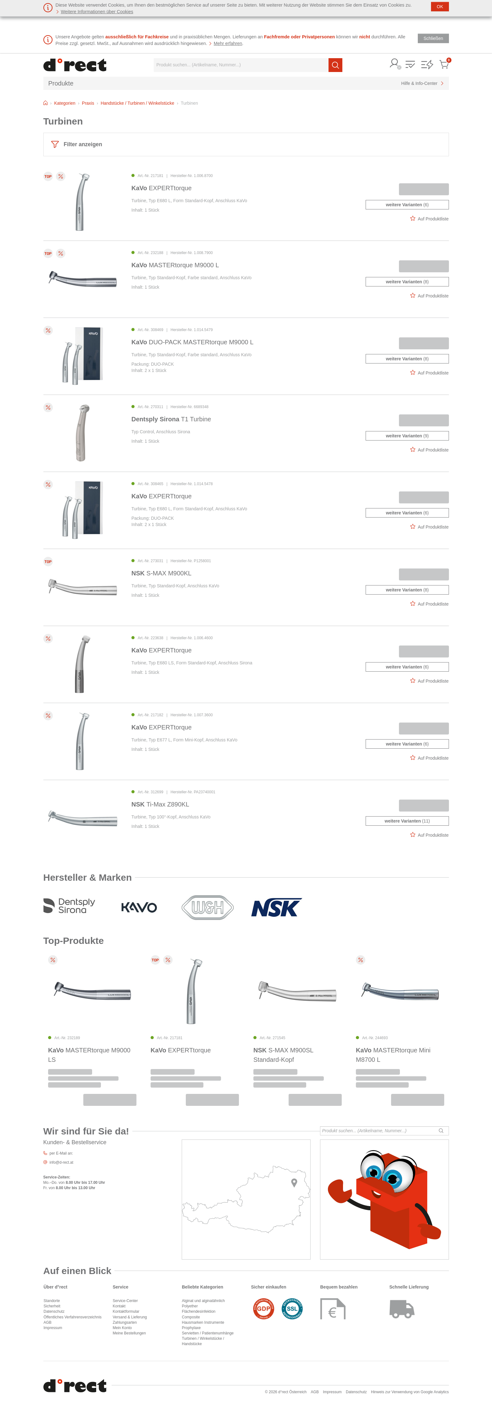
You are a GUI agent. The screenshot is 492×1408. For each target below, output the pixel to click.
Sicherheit (52, 1306)
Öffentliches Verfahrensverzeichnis (73, 1317)
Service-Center (125, 1301)
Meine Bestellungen (129, 1333)
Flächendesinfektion (199, 1311)
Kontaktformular (126, 1311)
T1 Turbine (171, 419)
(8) (407, 281)
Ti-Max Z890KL (160, 804)
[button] (394, 63)
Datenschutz (54, 1311)
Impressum (53, 1328)
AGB (48, 1322)
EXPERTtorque (161, 188)
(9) (407, 435)
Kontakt (119, 1306)
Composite (191, 1317)
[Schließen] (440, 6)
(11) (407, 820)
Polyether (190, 1306)
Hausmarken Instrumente (203, 1322)
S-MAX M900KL (161, 573)
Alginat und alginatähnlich (203, 1301)
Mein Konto (122, 1328)
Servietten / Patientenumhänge (208, 1333)
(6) (407, 204)
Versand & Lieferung (130, 1317)
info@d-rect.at (62, 1162)
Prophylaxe (191, 1328)
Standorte (52, 1301)
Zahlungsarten (125, 1322)
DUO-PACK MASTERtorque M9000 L (192, 342)
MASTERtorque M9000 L (175, 265)
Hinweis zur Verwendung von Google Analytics (410, 1392)
